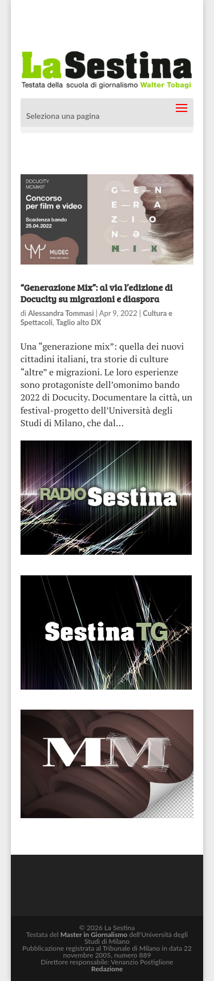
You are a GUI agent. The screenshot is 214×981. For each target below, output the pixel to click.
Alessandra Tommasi (61, 313)
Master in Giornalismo (93, 934)
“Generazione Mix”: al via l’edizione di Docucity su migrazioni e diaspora (97, 292)
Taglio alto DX (78, 322)
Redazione (107, 968)
